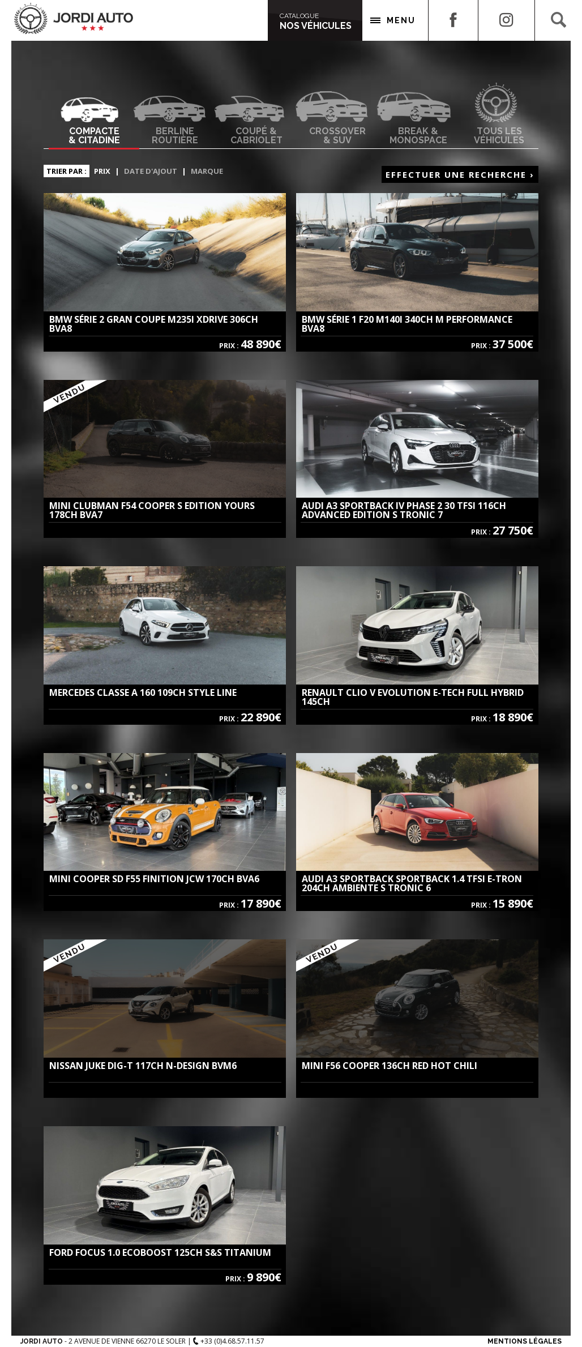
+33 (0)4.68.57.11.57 (228, 1341)
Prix (102, 171)
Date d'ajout (150, 171)
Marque (207, 171)
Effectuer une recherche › (460, 174)
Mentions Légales (524, 1341)
